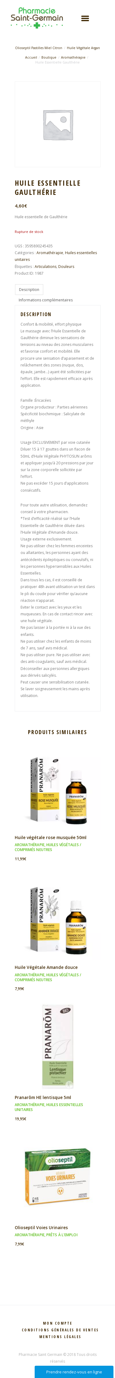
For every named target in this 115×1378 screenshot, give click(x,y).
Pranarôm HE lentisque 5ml (43, 1097)
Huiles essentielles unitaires (49, 1107)
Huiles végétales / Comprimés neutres (48, 847)
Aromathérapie (73, 57)
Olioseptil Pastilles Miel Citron (38, 48)
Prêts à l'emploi (62, 1234)
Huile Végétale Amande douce (46, 967)
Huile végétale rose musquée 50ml (50, 837)
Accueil (31, 57)
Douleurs (66, 266)
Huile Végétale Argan (83, 48)
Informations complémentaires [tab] (46, 300)
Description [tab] (29, 289)
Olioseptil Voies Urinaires (41, 1227)
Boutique (48, 57)
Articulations (45, 266)
